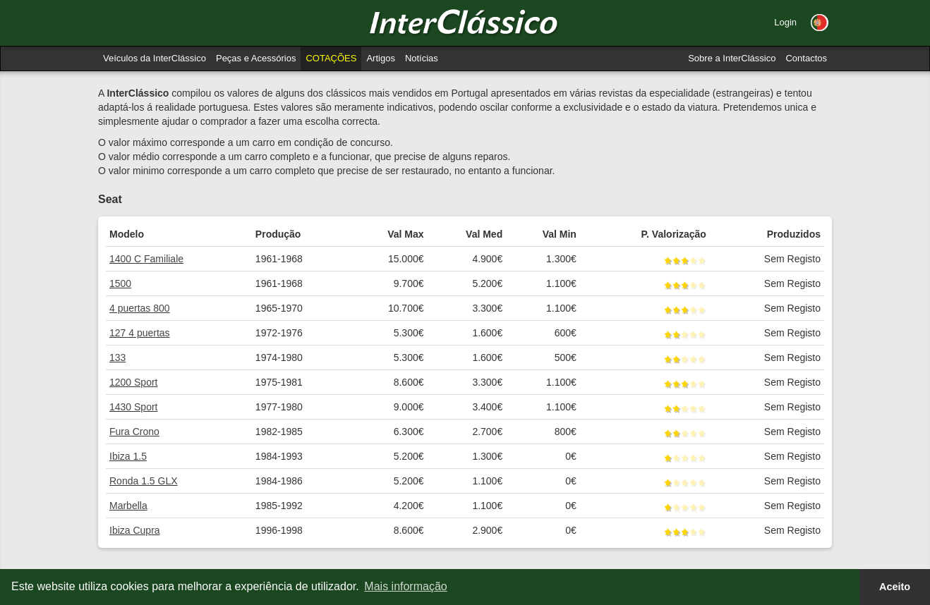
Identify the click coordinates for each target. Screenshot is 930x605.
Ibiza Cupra (134, 530)
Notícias (421, 58)
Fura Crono (134, 431)
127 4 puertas (139, 332)
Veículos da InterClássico (154, 58)
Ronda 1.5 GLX (143, 481)
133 (117, 357)
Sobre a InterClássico (731, 58)
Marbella (128, 505)
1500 (120, 283)
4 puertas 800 (139, 308)
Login (785, 22)
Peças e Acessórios (256, 58)
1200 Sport (133, 382)
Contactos (806, 58)
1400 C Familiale (146, 258)
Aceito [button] (894, 586)
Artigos (380, 58)
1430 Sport (133, 406)
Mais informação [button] (405, 586)
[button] (819, 22)
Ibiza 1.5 (128, 456)
